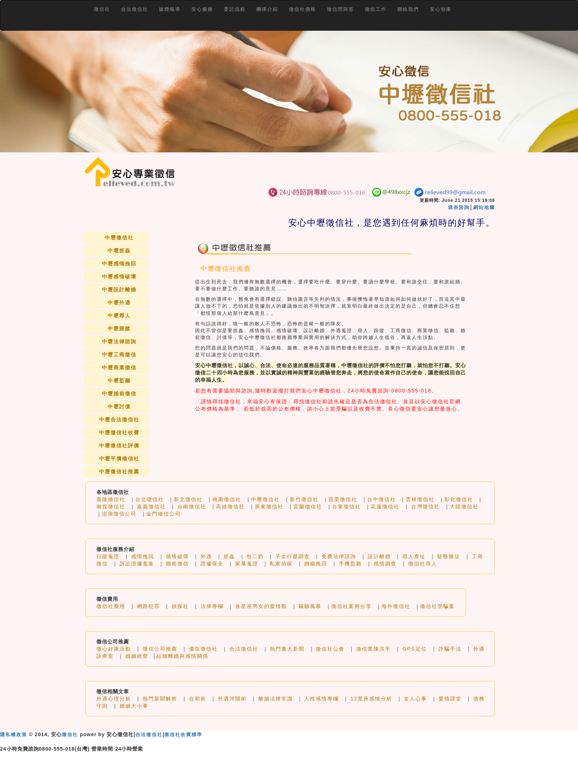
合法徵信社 (134, 9)
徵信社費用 (110, 606)
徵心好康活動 (113, 649)
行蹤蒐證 (108, 556)
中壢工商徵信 (119, 354)
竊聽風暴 (310, 606)
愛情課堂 (450, 699)
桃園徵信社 (226, 499)
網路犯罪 (148, 606)
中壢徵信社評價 (119, 445)
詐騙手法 (450, 649)
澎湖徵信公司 (119, 514)
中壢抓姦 (119, 250)
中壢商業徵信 (119, 367)
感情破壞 (177, 556)
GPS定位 (414, 649)
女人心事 (415, 699)
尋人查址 (414, 556)
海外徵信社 (395, 606)
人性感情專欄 (321, 699)
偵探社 (180, 606)
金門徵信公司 (163, 514)
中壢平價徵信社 (119, 458)
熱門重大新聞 (287, 649)
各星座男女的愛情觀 (261, 606)
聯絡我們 (408, 9)
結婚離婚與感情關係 (182, 656)
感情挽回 (142, 556)
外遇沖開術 (232, 699)
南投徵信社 (110, 506)
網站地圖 (484, 207)
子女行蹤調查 (292, 556)
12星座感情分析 (371, 699)
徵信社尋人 (422, 563)
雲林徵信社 (420, 499)
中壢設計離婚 (119, 289)
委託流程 (235, 9)
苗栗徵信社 (342, 499)
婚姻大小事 (134, 706)
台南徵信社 (191, 506)
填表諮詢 (459, 207)
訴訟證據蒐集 (137, 563)
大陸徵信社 (464, 506)
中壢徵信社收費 (119, 432)
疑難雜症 (448, 556)
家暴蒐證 (246, 563)
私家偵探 (281, 563)
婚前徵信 (177, 563)
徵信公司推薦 (160, 649)
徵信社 (102, 9)
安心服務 (202, 9)
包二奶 (255, 556)
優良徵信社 (203, 649)
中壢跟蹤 (119, 328)
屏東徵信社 (269, 506)
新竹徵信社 (304, 499)
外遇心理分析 (113, 699)
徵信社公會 (330, 649)
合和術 (197, 699)
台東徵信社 (346, 506)
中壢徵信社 (119, 237)
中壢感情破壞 (119, 276)
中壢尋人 (119, 315)
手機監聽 (350, 563)
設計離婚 (379, 556)
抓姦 (229, 556)
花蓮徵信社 (385, 506)
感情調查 (385, 563)
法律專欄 (212, 606)
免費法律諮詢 (339, 556)
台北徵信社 (149, 499)
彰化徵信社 (458, 499)
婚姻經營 (136, 656)
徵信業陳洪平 (373, 649)
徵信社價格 (302, 9)
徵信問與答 (340, 9)
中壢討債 (119, 406)
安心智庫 (441, 9)
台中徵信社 (381, 499)
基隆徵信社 (110, 499)
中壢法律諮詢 (119, 341)
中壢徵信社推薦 (119, 471)
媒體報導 (170, 9)
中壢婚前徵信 (119, 393)
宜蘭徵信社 (307, 506)
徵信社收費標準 (183, 734)
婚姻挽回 (315, 563)
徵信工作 (376, 9)
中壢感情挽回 (119, 263)
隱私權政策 (13, 734)
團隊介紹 (267, 9)
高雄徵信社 (230, 506)
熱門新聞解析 (160, 699)
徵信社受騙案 (437, 606)
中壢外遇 (119, 302)
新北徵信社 (188, 499)
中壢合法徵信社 (119, 419)
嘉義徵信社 (151, 506)
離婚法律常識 (275, 699)
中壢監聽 (119, 380)
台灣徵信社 (425, 506)
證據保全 (212, 563)
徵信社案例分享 (351, 606)
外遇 (206, 556)
